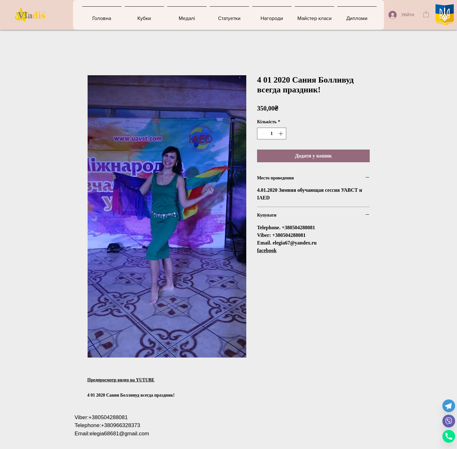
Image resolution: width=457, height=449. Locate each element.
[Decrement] (262, 133)
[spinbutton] (271, 133)
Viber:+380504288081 (101, 417)
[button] (426, 14)
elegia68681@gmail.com (119, 434)
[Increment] (281, 133)
